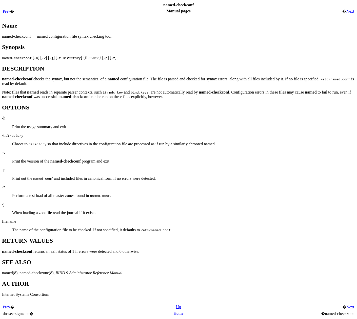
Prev (6, 11)
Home (178, 313)
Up (178, 307)
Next (350, 11)
